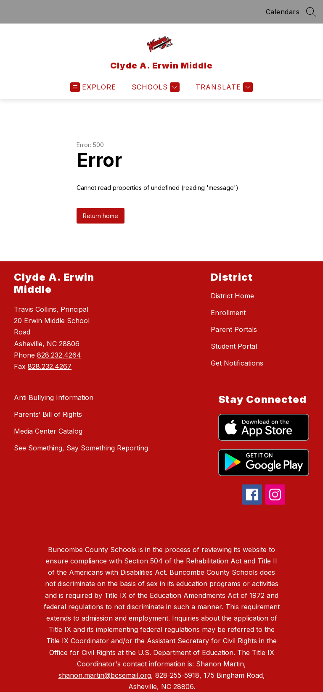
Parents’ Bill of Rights (48, 414)
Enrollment (228, 312)
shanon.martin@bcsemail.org (104, 675)
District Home (232, 296)
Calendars (283, 12)
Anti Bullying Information (53, 397)
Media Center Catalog (48, 431)
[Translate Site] (223, 87)
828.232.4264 (59, 355)
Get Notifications (237, 363)
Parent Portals (234, 329)
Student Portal (234, 346)
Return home (100, 215)
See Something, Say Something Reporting (81, 448)
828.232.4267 (49, 366)
